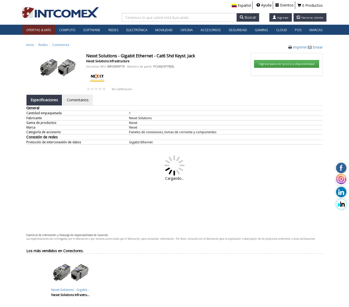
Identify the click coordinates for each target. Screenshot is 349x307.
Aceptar (204, 160)
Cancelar (229, 160)
